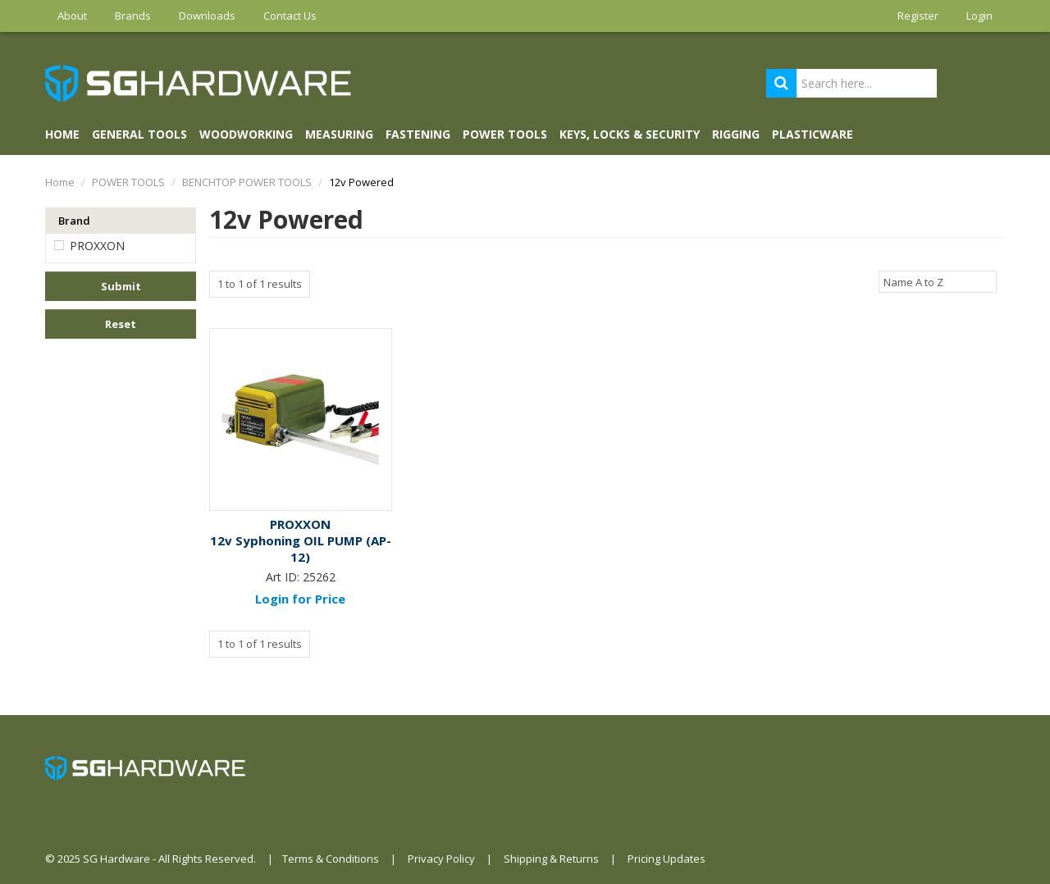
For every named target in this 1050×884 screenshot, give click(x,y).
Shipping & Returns (551, 858)
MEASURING (339, 134)
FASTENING (418, 134)
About (72, 15)
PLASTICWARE (812, 134)
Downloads (207, 15)
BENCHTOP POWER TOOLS (247, 182)
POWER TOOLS (505, 134)
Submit (121, 286)
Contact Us (290, 15)
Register (917, 15)
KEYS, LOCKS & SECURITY (629, 134)
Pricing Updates (666, 858)
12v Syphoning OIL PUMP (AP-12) (300, 548)
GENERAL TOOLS (139, 134)
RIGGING (736, 134)
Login (979, 15)
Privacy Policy (441, 858)
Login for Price (300, 598)
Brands (133, 15)
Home (62, 134)
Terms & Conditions (330, 858)
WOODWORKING (246, 134)
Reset (120, 324)
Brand (74, 220)
